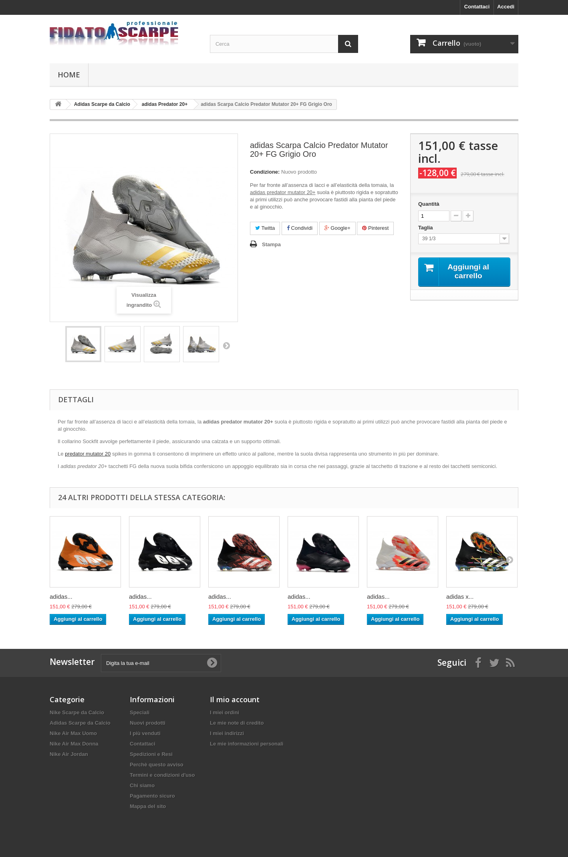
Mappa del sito (148, 806)
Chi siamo (142, 785)
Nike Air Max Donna (74, 744)
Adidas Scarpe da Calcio (80, 723)
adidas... (61, 596)
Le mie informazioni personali (246, 744)
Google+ (337, 228)
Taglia (427, 228)
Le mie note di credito (237, 723)
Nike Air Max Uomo (73, 733)
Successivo (226, 345)
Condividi (299, 228)
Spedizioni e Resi (151, 754)
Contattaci (477, 7)
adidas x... (459, 596)
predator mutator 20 (88, 454)
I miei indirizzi (227, 733)
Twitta (265, 228)
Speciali (139, 712)
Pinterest (375, 228)
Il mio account (235, 699)
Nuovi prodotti (147, 723)
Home (69, 74)
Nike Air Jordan (69, 754)
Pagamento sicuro (152, 796)
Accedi (505, 7)
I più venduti (145, 733)
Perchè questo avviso (156, 765)
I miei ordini (224, 712)
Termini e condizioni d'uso (162, 775)
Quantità (428, 204)
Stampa (271, 244)
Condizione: (265, 172)
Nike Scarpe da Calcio (77, 712)
